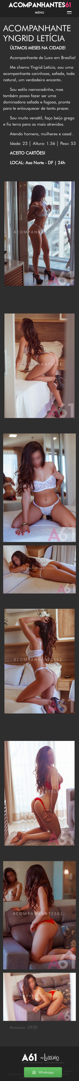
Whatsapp (43, 1072)
